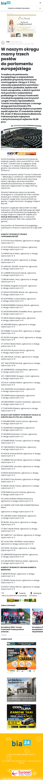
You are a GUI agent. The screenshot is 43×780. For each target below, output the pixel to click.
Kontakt (32, 754)
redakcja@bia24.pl (16, 42)
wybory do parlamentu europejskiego (14, 596)
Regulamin (17, 754)
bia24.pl (21, 763)
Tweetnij (20, 593)
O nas (10, 754)
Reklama (25, 754)
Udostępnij (35, 593)
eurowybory (33, 596)
